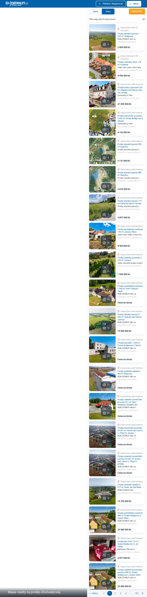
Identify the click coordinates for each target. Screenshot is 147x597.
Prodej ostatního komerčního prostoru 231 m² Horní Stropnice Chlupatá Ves (130, 402)
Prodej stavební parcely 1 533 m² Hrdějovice (128, 35)
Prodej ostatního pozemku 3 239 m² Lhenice (130, 259)
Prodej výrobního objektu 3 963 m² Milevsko (129, 372)
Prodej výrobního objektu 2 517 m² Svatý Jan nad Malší (129, 486)
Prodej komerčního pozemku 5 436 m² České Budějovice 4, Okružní (130, 118)
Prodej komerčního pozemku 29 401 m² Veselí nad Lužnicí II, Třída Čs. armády (130, 430)
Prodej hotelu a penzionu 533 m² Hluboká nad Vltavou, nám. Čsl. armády (130, 90)
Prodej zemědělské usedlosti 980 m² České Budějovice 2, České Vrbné (130, 515)
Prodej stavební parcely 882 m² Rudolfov (130, 173)
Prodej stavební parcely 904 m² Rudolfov (130, 145)
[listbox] (143, 19)
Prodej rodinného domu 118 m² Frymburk (129, 63)
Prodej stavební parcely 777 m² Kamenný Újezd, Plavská (130, 202)
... (131, 593)
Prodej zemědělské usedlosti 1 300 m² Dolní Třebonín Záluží (130, 288)
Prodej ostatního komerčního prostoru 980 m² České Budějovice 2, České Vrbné (130, 572)
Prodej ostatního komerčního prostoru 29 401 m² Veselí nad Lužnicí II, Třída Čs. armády (130, 460)
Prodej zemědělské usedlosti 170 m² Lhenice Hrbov (130, 230)
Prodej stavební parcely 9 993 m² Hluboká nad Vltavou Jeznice (130, 317)
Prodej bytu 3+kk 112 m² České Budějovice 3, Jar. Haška (128, 544)
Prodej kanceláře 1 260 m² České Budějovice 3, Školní (129, 344)
